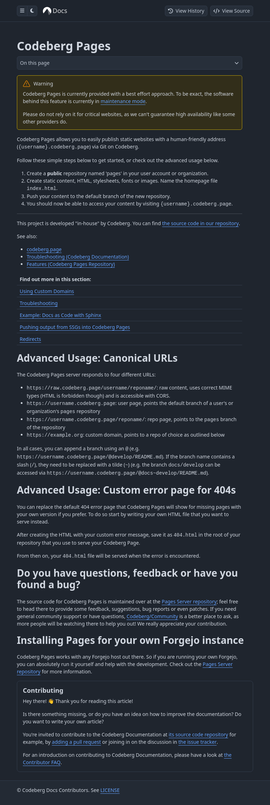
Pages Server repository (189, 601)
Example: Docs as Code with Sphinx (60, 315)
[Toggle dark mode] (32, 11)
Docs (55, 10)
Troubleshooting (39, 303)
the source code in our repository (200, 223)
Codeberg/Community (152, 616)
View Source (231, 10)
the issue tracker (197, 742)
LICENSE (110, 790)
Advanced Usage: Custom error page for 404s (126, 489)
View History (186, 10)
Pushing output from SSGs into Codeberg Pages (75, 327)
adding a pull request (76, 742)
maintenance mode (123, 101)
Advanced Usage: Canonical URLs (97, 358)
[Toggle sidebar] (22, 11)
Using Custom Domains (47, 291)
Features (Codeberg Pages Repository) (71, 264)
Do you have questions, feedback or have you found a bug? (127, 578)
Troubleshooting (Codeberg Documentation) (78, 256)
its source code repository (198, 734)
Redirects (30, 339)
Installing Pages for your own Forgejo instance (130, 640)
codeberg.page (44, 249)
